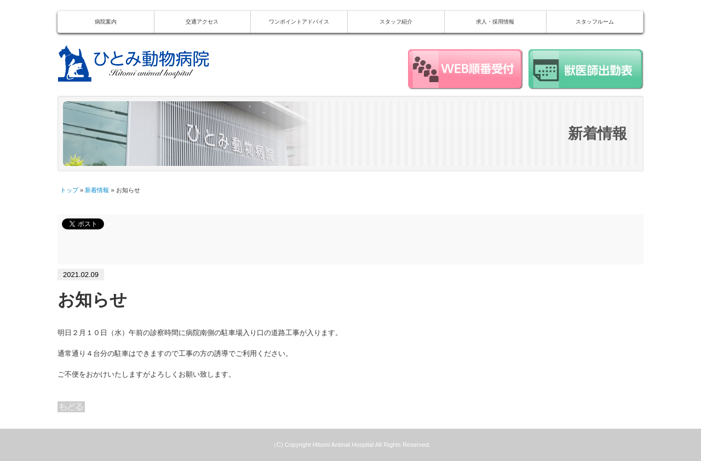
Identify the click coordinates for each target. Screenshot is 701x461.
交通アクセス (202, 22)
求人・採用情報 (495, 22)
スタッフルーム (595, 22)
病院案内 (106, 22)
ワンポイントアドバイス (299, 22)
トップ (69, 190)
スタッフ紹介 (396, 22)
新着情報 (97, 190)
